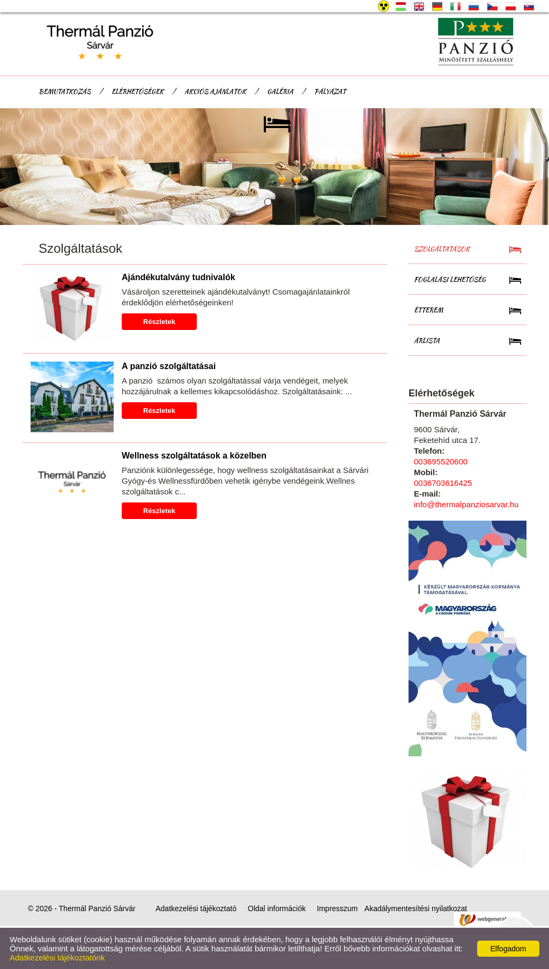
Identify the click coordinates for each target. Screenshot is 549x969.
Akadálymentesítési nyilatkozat (416, 908)
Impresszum (337, 908)
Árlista (427, 340)
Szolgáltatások (442, 248)
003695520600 (441, 461)
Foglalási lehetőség (450, 279)
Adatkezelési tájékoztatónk (57, 957)
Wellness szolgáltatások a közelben (194, 455)
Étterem (428, 309)
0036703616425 (443, 482)
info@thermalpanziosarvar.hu (466, 504)
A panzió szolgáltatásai (169, 366)
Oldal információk (277, 908)
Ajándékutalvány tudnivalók (178, 277)
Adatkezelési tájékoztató (195, 908)
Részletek (159, 322)
